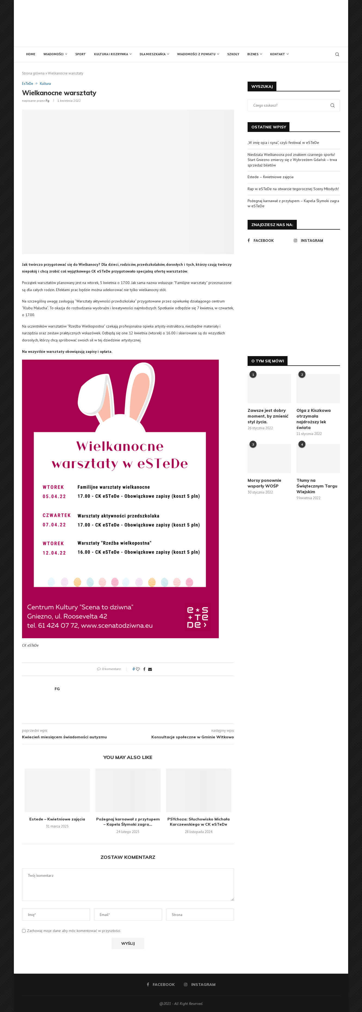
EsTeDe (28, 84)
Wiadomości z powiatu (196, 54)
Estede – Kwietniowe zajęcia (57, 819)
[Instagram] (315, 240)
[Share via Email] (150, 669)
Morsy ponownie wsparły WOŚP (264, 483)
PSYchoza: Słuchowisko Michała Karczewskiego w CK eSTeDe (198, 822)
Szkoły (233, 54)
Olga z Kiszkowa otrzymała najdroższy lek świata (314, 419)
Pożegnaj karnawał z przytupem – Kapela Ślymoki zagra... (128, 822)
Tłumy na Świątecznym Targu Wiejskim (317, 486)
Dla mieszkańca (153, 54)
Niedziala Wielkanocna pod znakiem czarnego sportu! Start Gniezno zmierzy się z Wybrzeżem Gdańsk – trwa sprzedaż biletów (292, 160)
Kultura (46, 84)
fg (47, 100)
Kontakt (277, 54)
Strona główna (33, 73)
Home (30, 54)
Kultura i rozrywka (111, 54)
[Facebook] (269, 240)
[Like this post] (138, 669)
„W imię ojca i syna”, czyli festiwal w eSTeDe (283, 142)
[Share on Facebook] (144, 669)
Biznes (252, 54)
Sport (80, 54)
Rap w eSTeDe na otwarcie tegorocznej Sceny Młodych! (293, 188)
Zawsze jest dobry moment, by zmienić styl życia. (268, 416)
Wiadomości (53, 54)
